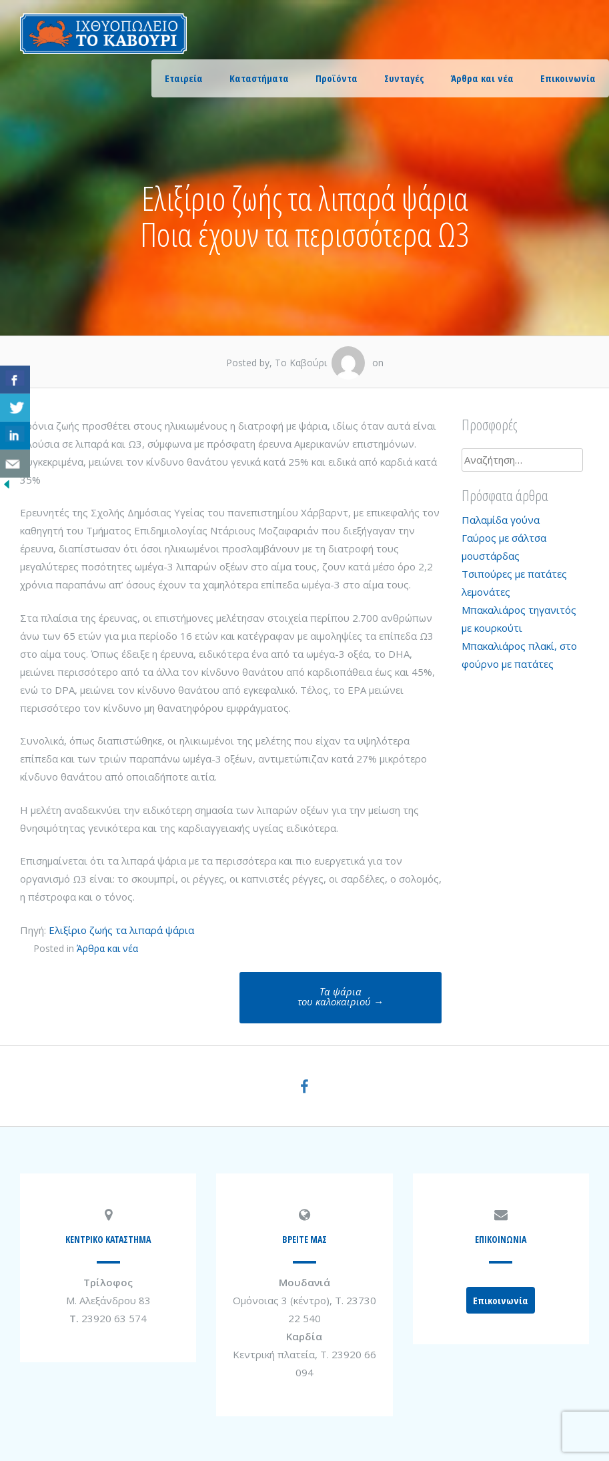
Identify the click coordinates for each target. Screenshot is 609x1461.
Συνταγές (404, 78)
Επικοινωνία (568, 78)
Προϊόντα (337, 78)
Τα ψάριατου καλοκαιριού (340, 996)
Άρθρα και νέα (482, 78)
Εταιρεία (184, 78)
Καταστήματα (259, 78)
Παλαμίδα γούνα (501, 519)
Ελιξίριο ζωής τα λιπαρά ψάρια (121, 930)
